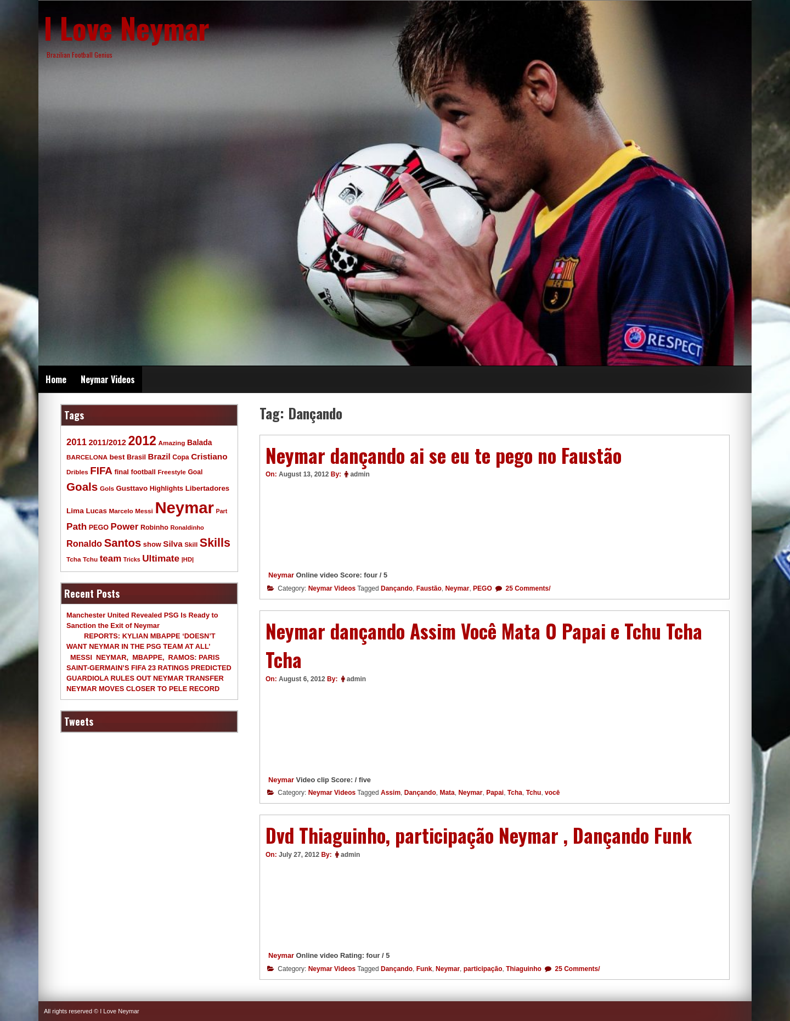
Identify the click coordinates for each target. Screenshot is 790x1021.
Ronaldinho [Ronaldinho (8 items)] (187, 527)
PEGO (482, 588)
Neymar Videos (108, 379)
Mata (446, 792)
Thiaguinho (523, 969)
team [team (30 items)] (110, 558)
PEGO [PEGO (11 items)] (99, 527)
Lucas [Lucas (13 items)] (96, 511)
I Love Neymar (127, 27)
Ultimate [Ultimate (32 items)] (160, 558)
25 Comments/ (527, 588)
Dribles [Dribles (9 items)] (77, 471)
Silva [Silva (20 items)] (172, 543)
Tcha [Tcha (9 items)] (73, 559)
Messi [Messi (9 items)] (144, 510)
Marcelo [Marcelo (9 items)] (121, 510)
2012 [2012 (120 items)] (142, 441)
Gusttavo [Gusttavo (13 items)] (132, 488)
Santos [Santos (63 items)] (123, 543)
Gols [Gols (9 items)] (107, 488)
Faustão (429, 588)
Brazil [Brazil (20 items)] (159, 456)
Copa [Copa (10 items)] (180, 457)
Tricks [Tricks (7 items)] (131, 559)
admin (359, 474)
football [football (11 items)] (143, 472)
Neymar (281, 575)
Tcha (514, 792)
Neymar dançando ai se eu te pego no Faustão (444, 455)
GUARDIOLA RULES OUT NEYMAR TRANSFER (145, 678)
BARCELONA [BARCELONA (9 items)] (87, 457)
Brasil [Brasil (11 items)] (136, 457)
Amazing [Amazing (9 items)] (172, 442)
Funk (424, 969)
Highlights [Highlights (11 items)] (166, 488)
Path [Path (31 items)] (76, 526)
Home (56, 379)
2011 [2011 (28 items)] (76, 442)
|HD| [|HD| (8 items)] (188, 559)
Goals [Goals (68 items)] (82, 486)
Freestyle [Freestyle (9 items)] (171, 471)
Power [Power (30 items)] (125, 526)
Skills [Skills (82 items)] (215, 542)
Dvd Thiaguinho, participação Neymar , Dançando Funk (479, 835)
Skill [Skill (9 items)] (191, 544)
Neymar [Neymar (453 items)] (184, 507)
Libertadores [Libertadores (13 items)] (207, 488)
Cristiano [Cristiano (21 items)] (209, 456)
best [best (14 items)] (117, 457)
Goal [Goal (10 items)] (195, 472)
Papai (495, 792)
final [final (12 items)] (121, 472)
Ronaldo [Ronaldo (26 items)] (84, 543)
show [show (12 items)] (152, 544)
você (552, 792)
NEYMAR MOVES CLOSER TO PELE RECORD (142, 689)
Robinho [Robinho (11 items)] (154, 527)
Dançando (397, 588)
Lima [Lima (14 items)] (75, 511)
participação (483, 969)
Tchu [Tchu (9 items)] (90, 559)
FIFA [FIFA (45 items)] (101, 470)
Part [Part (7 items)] (222, 511)
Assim (390, 792)
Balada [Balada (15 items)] (199, 442)
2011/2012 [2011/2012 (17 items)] (107, 442)
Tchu (533, 792)
